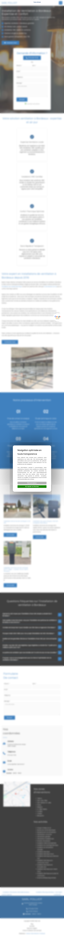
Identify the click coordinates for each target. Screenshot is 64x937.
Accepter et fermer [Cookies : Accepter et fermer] (32, 486)
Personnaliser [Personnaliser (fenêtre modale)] (32, 483)
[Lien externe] (58, 317)
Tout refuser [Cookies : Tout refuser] (37, 2)
